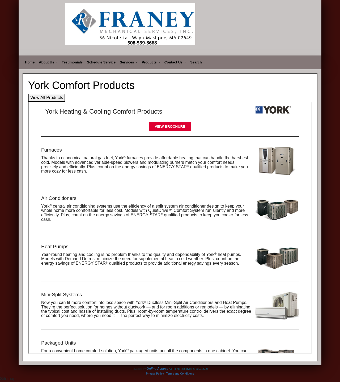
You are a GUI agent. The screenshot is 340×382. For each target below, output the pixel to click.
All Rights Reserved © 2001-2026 (189, 368)
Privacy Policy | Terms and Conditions (170, 373)
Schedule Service (101, 62)
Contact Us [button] (174, 62)
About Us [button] (47, 62)
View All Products (46, 97)
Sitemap (8, 378)
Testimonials (72, 62)
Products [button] (150, 62)
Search (196, 62)
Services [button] (127, 62)
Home (30, 62)
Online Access (157, 369)
